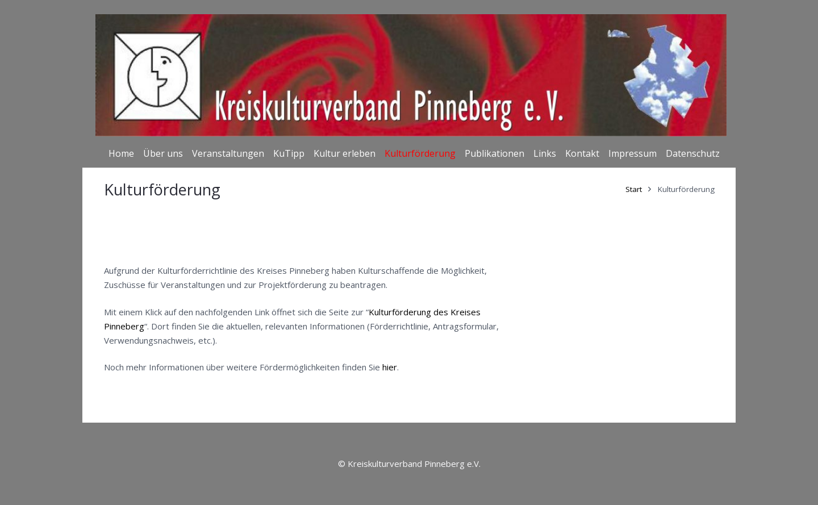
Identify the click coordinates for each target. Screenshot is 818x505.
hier (389, 367)
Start (633, 189)
